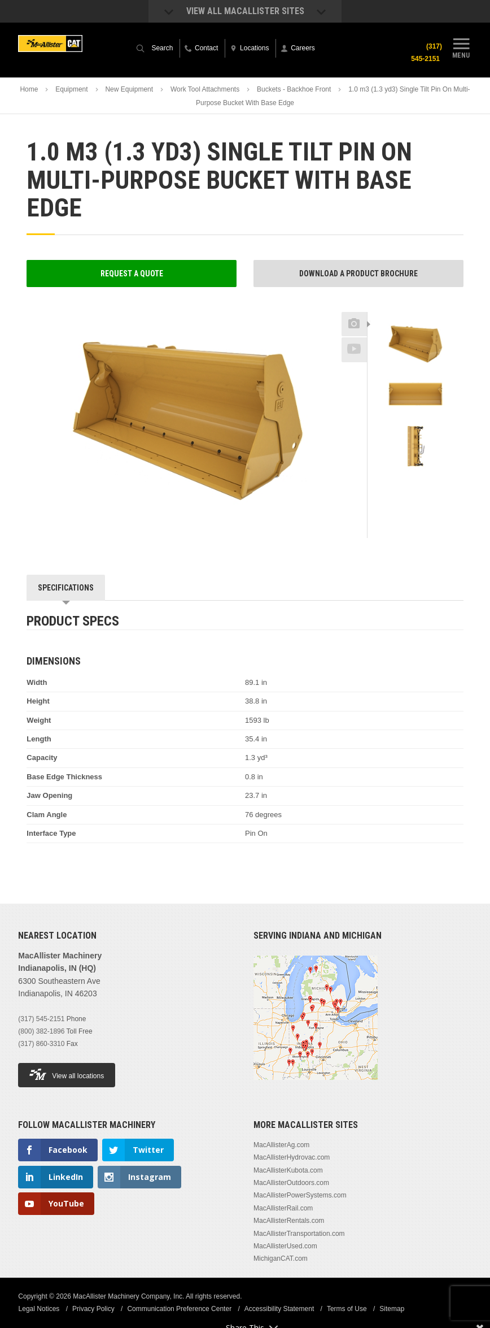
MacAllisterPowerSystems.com (300, 1195)
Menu (461, 47)
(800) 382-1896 (41, 1031)
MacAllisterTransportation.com (299, 1234)
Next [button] (431, 480)
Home (29, 89)
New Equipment (129, 89)
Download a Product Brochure (358, 273)
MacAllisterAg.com (281, 1145)
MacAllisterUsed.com (285, 1246)
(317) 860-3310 (41, 1044)
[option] (415, 343)
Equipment (71, 89)
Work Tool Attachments (204, 89)
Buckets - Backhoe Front (294, 89)
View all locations (66, 1074)
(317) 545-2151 (426, 52)
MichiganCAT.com (280, 1258)
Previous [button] (415, 308)
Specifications (66, 587)
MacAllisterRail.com (283, 1208)
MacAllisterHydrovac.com (291, 1157)
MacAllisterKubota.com (288, 1170)
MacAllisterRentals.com (288, 1221)
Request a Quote (131, 273)
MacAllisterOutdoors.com (291, 1183)
